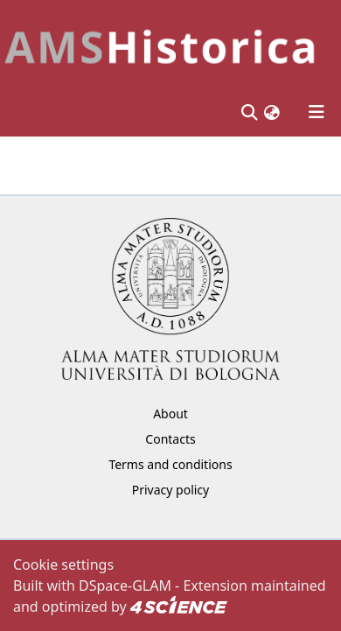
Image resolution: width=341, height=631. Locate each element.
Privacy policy (171, 489)
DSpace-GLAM (125, 585)
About (170, 413)
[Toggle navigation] (316, 112)
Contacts (170, 439)
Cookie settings (63, 564)
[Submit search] (249, 112)
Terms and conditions (170, 464)
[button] (272, 111)
